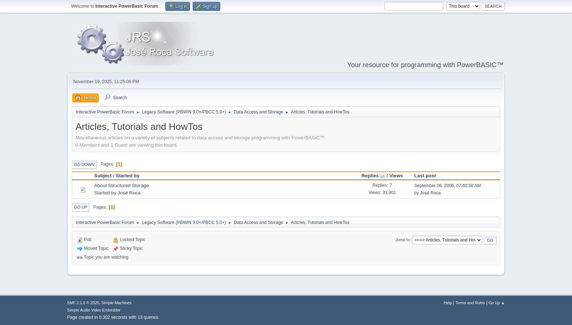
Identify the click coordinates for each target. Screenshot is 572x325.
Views (396, 175)
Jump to (402, 240)
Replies (373, 175)
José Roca (128, 193)
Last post (425, 175)
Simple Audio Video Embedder (93, 310)
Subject (103, 175)
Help (448, 303)
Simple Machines (116, 303)
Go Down (84, 164)
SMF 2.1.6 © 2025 (83, 303)
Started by (127, 175)
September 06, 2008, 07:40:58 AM (447, 185)
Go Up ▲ (496, 303)
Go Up (80, 207)
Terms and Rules (470, 303)
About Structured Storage (121, 185)
